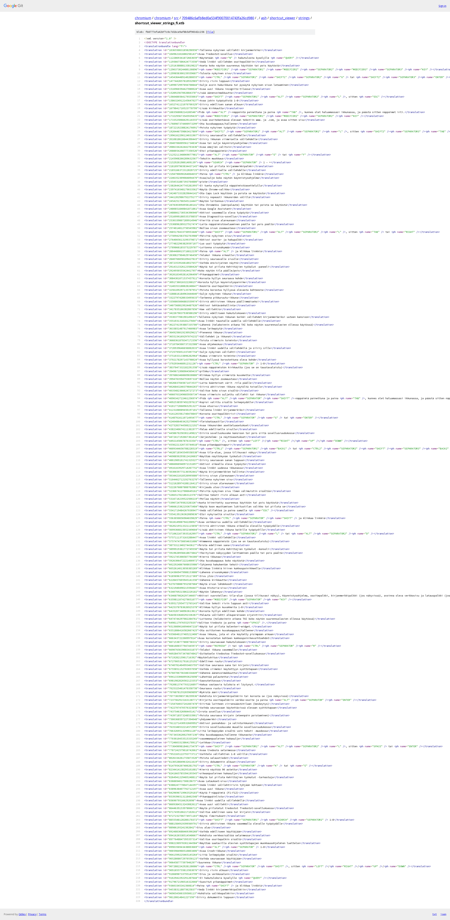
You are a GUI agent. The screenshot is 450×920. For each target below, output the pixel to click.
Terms (42, 914)
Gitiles (22, 914)
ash (264, 18)
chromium (143, 18)
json (443, 914)
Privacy (32, 914)
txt (434, 914)
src (176, 18)
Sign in (442, 6)
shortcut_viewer (282, 18)
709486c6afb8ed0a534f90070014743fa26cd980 (218, 18)
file (210, 31)
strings (304, 18)
